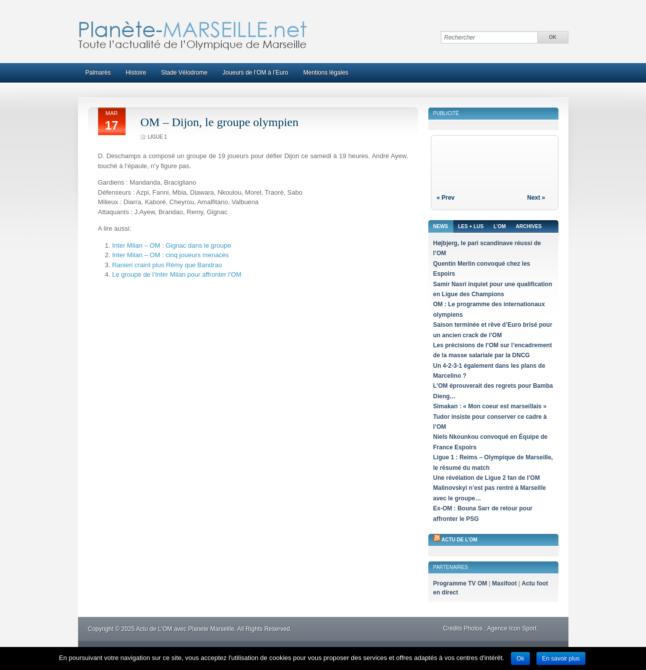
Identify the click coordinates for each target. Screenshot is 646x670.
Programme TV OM (460, 583)
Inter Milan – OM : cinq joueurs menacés (170, 255)
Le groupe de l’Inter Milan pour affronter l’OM (176, 274)
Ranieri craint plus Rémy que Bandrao (167, 265)
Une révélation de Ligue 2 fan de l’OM (486, 477)
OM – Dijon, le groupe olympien (220, 122)
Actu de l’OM (459, 539)
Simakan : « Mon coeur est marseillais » (490, 406)
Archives (529, 226)
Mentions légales (325, 72)
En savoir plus (560, 658)
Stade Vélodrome (184, 72)
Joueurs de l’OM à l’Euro (255, 72)
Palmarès (98, 72)
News (440, 226)
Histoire (136, 72)
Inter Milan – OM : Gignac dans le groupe (171, 245)
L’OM (499, 226)
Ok (520, 658)
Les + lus (471, 226)
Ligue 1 (157, 137)
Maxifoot (504, 583)
